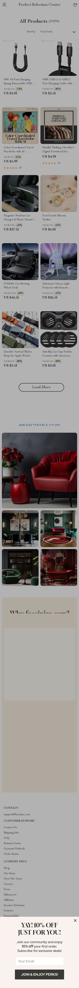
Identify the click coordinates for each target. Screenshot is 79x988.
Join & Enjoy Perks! (39, 974)
